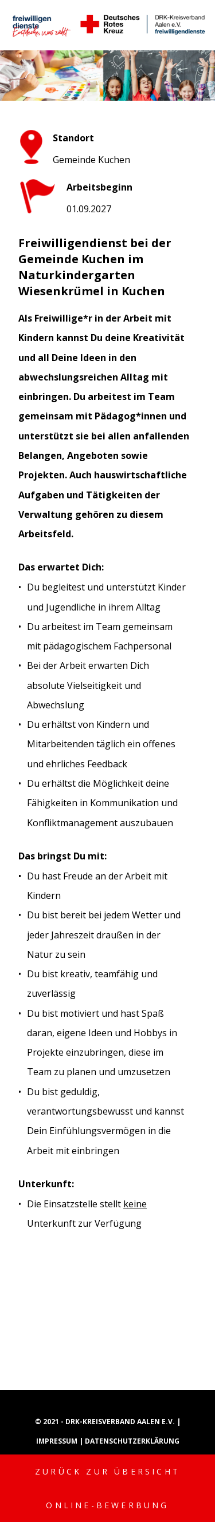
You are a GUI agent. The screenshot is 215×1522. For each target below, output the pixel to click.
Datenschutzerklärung (132, 1441)
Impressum (57, 1441)
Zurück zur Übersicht (107, 1471)
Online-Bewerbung (107, 1505)
